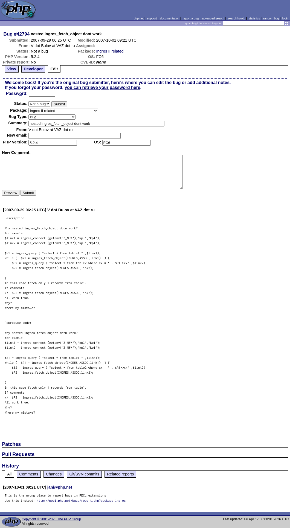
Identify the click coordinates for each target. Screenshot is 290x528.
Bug (8, 34)
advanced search (213, 18)
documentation (169, 18)
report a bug (191, 18)
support (152, 18)
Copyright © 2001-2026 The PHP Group (51, 519)
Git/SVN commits (84, 474)
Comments (28, 474)
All (9, 474)
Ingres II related (109, 51)
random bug (271, 18)
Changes (54, 474)
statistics (254, 18)
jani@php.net (59, 487)
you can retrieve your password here (102, 87)
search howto (236, 18)
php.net (139, 18)
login (285, 18)
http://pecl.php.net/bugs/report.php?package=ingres (81, 500)
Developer (33, 69)
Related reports (120, 474)
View (11, 69)
